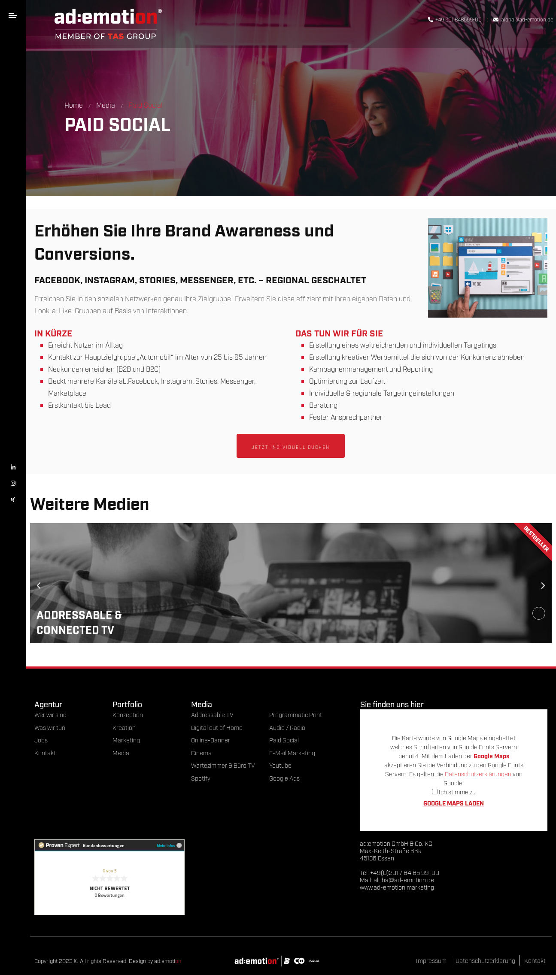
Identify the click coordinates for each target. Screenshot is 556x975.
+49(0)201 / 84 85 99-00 (404, 872)
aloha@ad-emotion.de (523, 19)
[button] (38, 585)
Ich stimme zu (454, 791)
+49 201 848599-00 (455, 19)
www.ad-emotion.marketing (397, 886)
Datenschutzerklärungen (478, 773)
